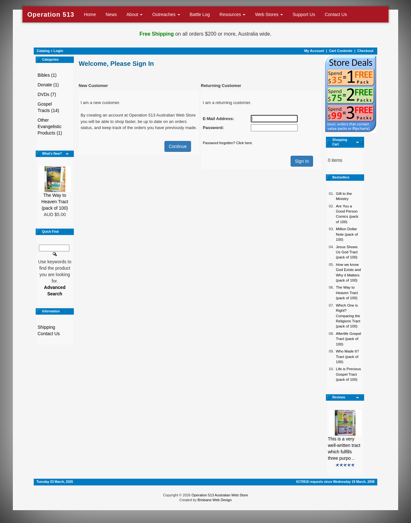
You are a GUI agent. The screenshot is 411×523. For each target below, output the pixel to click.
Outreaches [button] (166, 14)
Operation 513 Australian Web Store (219, 495)
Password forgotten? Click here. (228, 143)
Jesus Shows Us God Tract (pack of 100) (347, 252)
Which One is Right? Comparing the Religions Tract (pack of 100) (348, 315)
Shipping (46, 327)
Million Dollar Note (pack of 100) (347, 234)
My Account (314, 51)
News (111, 14)
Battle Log (200, 14)
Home (90, 14)
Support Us (304, 14)
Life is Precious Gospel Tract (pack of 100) (348, 374)
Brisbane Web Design (214, 500)
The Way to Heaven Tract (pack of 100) (54, 202)
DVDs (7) (47, 94)
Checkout (365, 51)
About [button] (135, 14)
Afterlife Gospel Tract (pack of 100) (348, 339)
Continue (178, 146)
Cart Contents (341, 51)
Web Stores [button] (269, 14)
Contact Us (336, 14)
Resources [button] (233, 14)
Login (58, 51)
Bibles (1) (47, 75)
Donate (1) (48, 84)
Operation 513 (50, 14)
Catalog (43, 51)
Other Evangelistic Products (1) (50, 126)
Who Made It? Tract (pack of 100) (347, 356)
